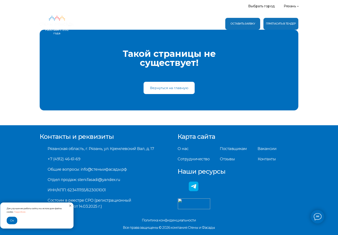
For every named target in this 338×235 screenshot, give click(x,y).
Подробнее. (20, 211)
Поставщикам (233, 148)
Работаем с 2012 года (57, 31)
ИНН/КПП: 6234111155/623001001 (77, 190)
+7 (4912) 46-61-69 (199, 21)
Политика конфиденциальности (169, 220)
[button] (280, 24)
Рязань (290, 6)
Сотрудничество (194, 159)
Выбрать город (261, 6)
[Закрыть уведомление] (70, 206)
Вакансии (267, 148)
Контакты (147, 23)
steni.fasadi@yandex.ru (99, 179)
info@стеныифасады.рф (205, 26)
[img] (57, 21)
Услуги (105, 23)
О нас (86, 23)
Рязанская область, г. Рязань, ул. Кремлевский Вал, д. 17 (101, 148)
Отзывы (126, 23)
